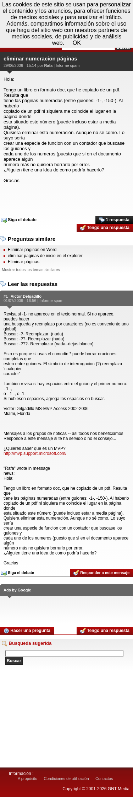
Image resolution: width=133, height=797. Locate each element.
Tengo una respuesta (104, 228)
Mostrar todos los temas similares (31, 269)
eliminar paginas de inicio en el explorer (45, 255)
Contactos (104, 778)
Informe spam (67, 65)
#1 (6, 296)
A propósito (27, 778)
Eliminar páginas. (24, 261)
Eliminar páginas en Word (32, 249)
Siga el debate (19, 220)
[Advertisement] (66, 197)
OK (77, 43)
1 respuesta (114, 220)
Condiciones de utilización (66, 778)
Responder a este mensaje (101, 573)
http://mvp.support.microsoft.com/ (35, 453)
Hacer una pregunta (27, 631)
